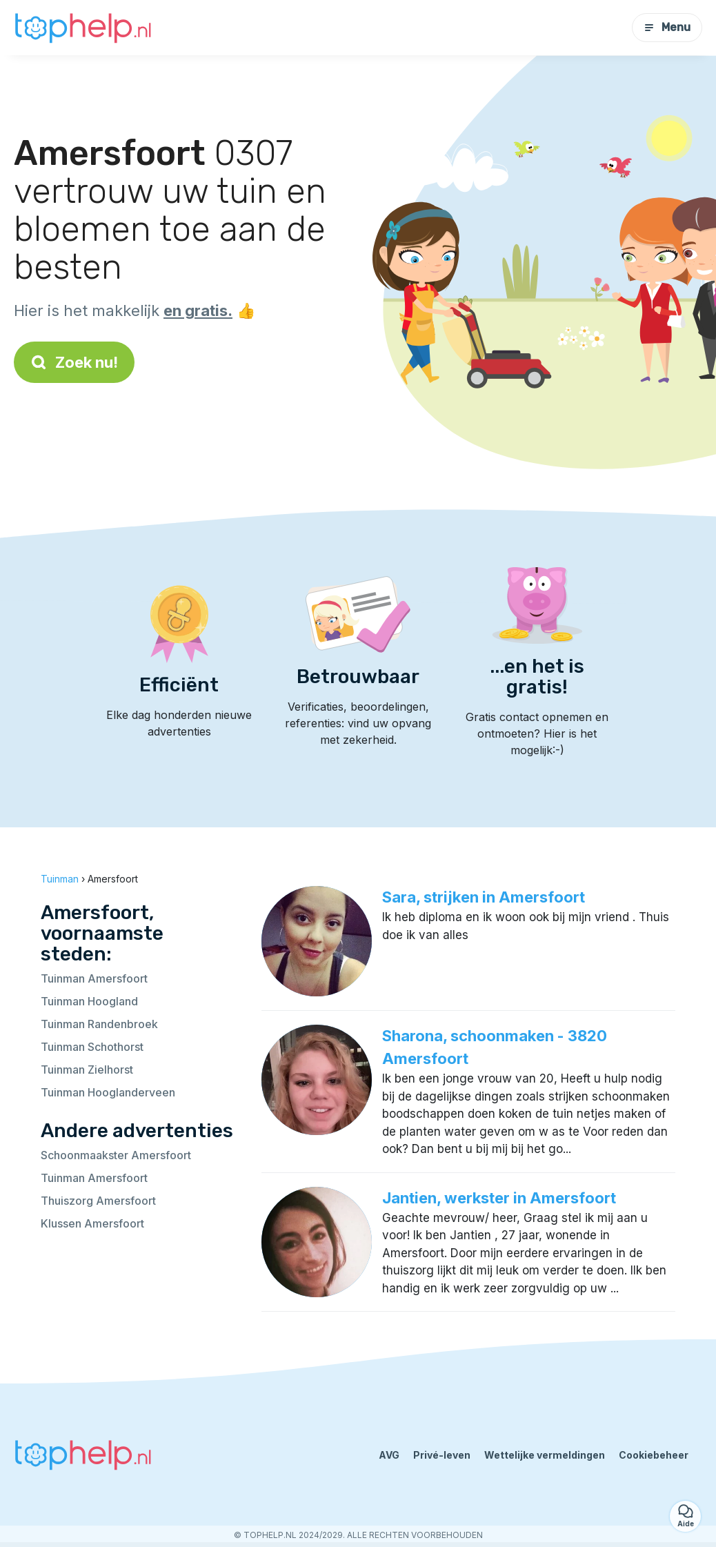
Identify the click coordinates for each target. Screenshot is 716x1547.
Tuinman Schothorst (92, 1047)
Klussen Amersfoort (92, 1223)
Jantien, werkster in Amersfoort (499, 1198)
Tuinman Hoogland (89, 1001)
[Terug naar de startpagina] (83, 27)
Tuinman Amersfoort (94, 978)
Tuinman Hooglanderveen (108, 1092)
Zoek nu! (74, 362)
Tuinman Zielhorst (87, 1069)
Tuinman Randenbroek (99, 1024)
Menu (667, 27)
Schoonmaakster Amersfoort (116, 1155)
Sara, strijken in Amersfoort (483, 897)
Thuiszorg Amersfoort (98, 1201)
